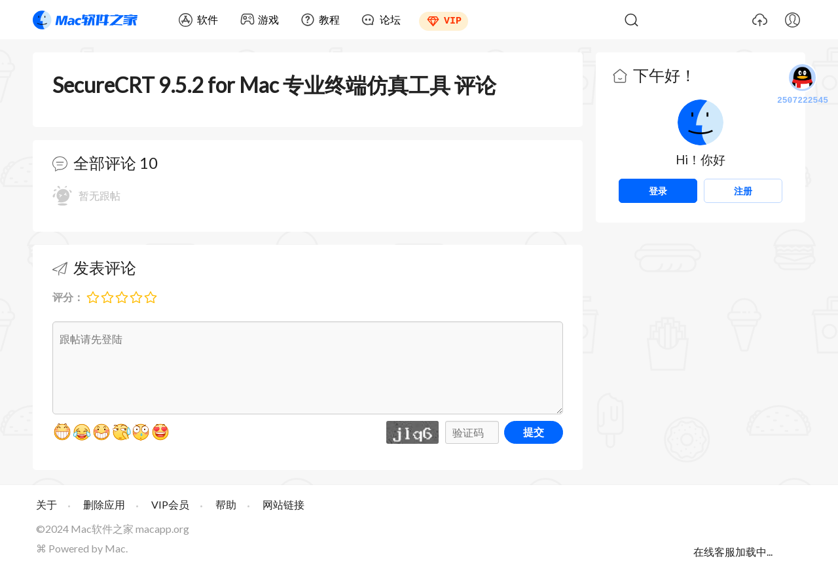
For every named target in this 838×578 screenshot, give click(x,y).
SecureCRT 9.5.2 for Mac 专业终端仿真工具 (251, 85)
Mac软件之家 (85, 20)
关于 (46, 504)
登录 (658, 190)
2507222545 (802, 85)
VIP (453, 19)
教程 (329, 19)
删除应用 (104, 504)
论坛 (390, 19)
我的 (792, 20)
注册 (743, 190)
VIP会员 (170, 504)
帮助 (225, 504)
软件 (207, 19)
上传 (759, 20)
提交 (533, 431)
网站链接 (283, 504)
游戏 (268, 19)
